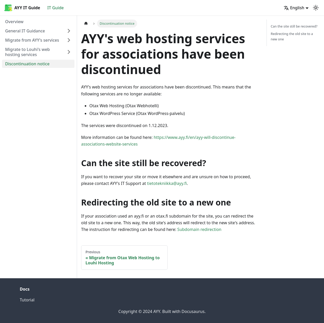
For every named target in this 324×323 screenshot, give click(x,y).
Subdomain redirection (199, 229)
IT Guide (55, 8)
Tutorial (27, 300)
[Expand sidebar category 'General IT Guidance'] (68, 31)
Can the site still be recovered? (294, 26)
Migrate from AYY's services (32, 40)
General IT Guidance (25, 31)
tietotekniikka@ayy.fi (167, 183)
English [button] (294, 8)
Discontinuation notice (27, 64)
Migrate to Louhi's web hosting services (27, 52)
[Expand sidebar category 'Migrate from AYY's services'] (68, 40)
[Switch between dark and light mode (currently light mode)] (316, 8)
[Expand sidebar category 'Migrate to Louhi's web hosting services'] (68, 52)
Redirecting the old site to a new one (292, 36)
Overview (14, 21)
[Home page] (86, 24)
